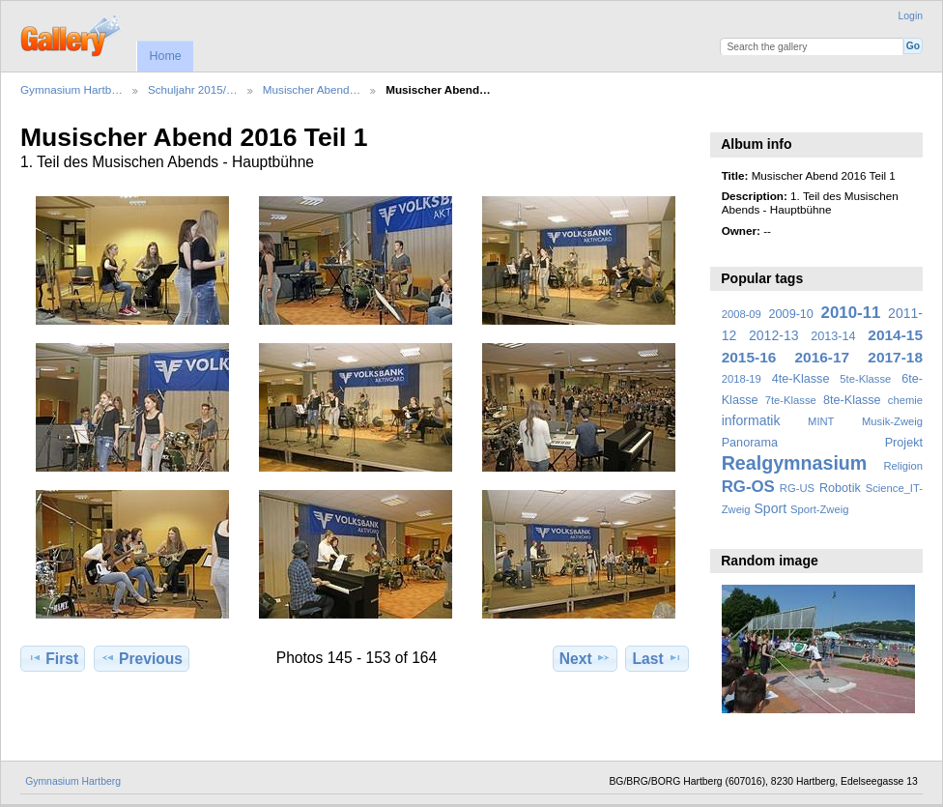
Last (657, 658)
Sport (771, 508)
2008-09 (741, 314)
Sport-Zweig (819, 509)
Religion (903, 466)
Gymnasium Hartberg (73, 781)
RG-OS (748, 486)
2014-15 (895, 335)
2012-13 (774, 335)
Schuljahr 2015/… (193, 89)
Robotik (840, 488)
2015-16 (749, 357)
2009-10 (791, 314)
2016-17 (822, 357)
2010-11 (851, 312)
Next (585, 658)
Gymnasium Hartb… (71, 89)
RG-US (797, 488)
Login (911, 16)
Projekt (904, 442)
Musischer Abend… (311, 89)
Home (165, 56)
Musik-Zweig (892, 421)
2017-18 (895, 357)
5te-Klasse (865, 379)
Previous (141, 658)
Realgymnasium (795, 463)
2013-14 (833, 336)
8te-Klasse (852, 400)
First (52, 658)
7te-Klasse (790, 400)
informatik (751, 420)
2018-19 (741, 379)
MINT (821, 421)
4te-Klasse (801, 379)
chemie (905, 400)
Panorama (750, 442)
